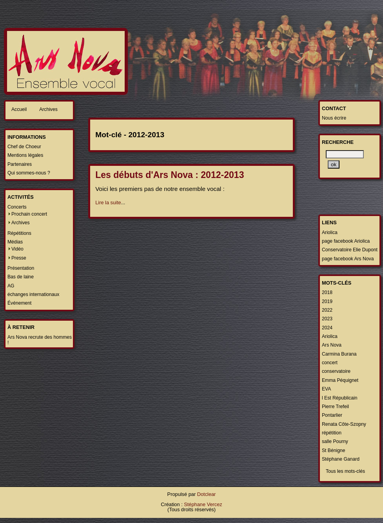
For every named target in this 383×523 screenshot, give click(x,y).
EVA (326, 389)
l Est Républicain (340, 398)
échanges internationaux (33, 294)
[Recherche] (345, 154)
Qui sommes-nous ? (28, 173)
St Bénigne (333, 450)
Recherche (338, 142)
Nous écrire (334, 118)
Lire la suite (108, 202)
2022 (327, 310)
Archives (48, 109)
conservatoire (336, 371)
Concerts (17, 207)
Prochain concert (29, 214)
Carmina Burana (339, 354)
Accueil (19, 109)
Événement (19, 303)
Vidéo (17, 249)
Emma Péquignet (340, 380)
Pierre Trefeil (335, 406)
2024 (327, 328)
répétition (331, 433)
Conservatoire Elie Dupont (350, 249)
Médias (15, 242)
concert (330, 362)
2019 (327, 301)
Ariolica (330, 232)
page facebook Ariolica (346, 241)
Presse (18, 258)
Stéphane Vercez (203, 504)
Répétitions (19, 233)
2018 (327, 292)
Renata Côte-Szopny (344, 424)
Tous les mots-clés (345, 471)
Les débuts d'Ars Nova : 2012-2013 (169, 175)
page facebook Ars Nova (348, 259)
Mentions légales (25, 155)
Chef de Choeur (24, 146)
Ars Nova (331, 345)
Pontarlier (332, 415)
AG (11, 286)
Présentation (20, 268)
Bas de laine (20, 277)
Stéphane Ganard (340, 459)
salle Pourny (335, 441)
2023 (327, 318)
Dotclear (206, 494)
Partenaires (19, 164)
